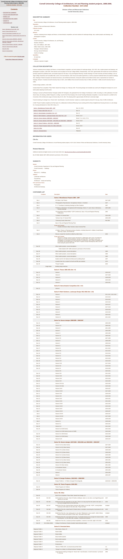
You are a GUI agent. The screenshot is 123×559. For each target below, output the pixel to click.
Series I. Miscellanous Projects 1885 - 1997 (10, 29)
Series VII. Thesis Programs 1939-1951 (9, 46)
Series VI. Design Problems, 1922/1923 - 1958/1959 (12, 44)
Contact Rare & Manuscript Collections (14, 59)
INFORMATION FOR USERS (10, 18)
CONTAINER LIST (7, 22)
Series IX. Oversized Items (7, 50)
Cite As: (35, 139)
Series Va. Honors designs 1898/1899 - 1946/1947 (46, 118)
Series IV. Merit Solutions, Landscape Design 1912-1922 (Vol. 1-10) (50, 115)
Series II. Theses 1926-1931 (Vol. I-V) (9, 31)
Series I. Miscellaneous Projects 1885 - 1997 (44, 108)
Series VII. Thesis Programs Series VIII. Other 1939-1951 (48, 125)
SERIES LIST (6, 16)
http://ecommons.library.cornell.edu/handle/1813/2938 (78, 152)
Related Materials (39, 149)
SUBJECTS (6, 20)
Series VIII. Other (5, 48)
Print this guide (20, 56)
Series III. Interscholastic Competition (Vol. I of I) (11, 33)
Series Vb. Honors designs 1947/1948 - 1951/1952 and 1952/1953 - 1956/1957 (53, 120)
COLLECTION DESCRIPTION (10, 14)
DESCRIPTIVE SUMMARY (9, 12)
